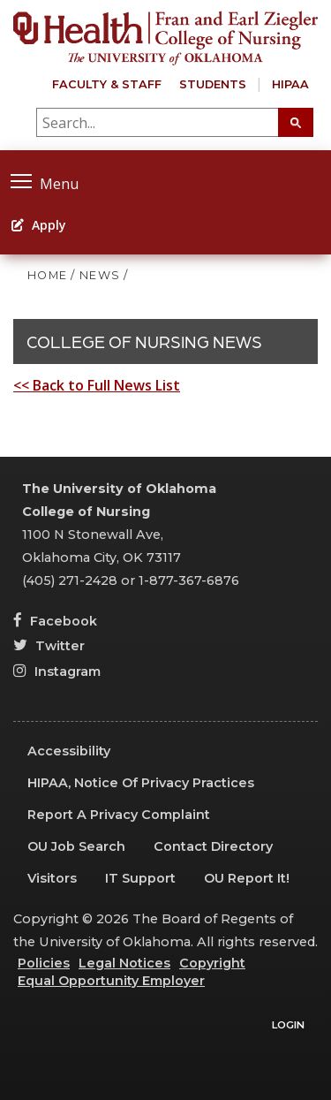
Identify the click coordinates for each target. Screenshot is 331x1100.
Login (288, 1025)
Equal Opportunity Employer (111, 981)
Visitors (52, 878)
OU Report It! (247, 878)
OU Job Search (76, 846)
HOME (47, 275)
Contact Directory (213, 846)
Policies (44, 963)
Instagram (57, 671)
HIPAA (290, 84)
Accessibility (68, 751)
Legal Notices (124, 963)
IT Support (140, 878)
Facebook (55, 621)
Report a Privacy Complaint (118, 815)
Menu (45, 181)
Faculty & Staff (107, 84)
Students (212, 84)
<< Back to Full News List (96, 385)
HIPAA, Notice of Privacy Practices (140, 783)
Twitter (49, 646)
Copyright (212, 963)
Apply (38, 224)
